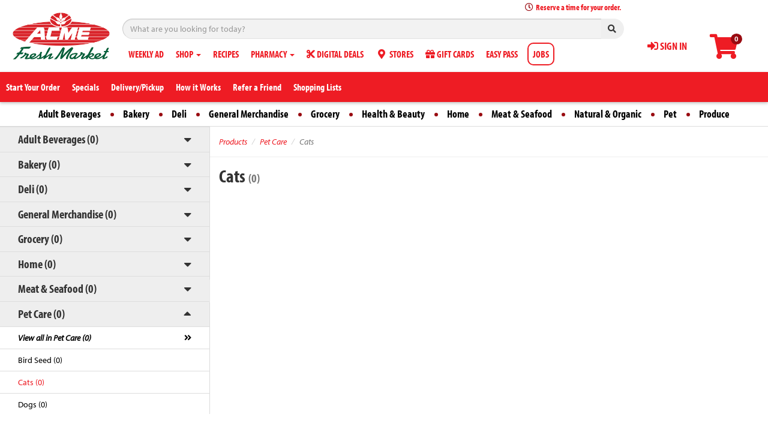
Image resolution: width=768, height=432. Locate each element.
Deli (179, 114)
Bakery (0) (39, 164)
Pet (670, 114)
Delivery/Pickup (137, 87)
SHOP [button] (188, 54)
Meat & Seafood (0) (57, 288)
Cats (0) (31, 382)
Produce (714, 114)
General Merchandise (249, 114)
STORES (394, 54)
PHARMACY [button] (273, 54)
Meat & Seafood (521, 114)
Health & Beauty (393, 114)
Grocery (325, 114)
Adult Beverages (69, 114)
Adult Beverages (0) (58, 138)
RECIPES (226, 54)
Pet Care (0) (41, 313)
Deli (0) (32, 188)
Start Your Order (33, 87)
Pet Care (273, 141)
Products (233, 141)
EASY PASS (502, 54)
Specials (85, 87)
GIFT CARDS (449, 54)
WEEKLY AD (146, 54)
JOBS (541, 54)
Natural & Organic (607, 114)
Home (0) (37, 263)
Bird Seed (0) (40, 360)
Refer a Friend (257, 87)
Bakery (136, 114)
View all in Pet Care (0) (54, 337)
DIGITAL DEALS (335, 54)
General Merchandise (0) (67, 213)
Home (458, 114)
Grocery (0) (40, 238)
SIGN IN (667, 46)
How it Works (198, 87)
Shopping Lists (317, 87)
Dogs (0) (32, 404)
